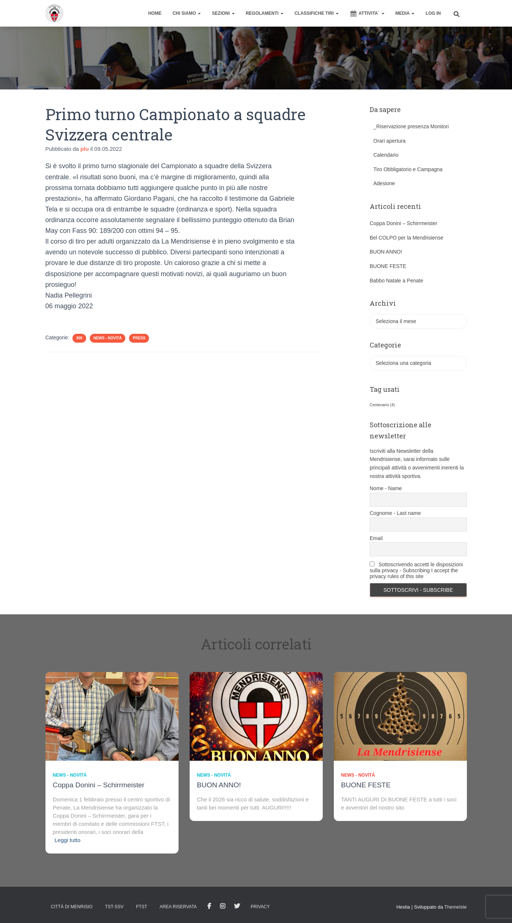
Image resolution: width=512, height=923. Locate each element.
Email (376, 538)
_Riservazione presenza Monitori (411, 126)
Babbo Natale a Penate (396, 281)
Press (139, 338)
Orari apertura (389, 141)
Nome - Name (386, 488)
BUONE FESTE (388, 266)
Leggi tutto (68, 840)
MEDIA (405, 13)
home (155, 13)
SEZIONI (223, 13)
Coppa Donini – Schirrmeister (403, 223)
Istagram (222, 906)
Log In (433, 13)
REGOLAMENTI (265, 13)
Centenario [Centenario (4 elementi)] (382, 405)
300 (79, 338)
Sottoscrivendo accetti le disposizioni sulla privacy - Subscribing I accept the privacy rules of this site (416, 570)
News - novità (108, 338)
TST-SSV (114, 906)
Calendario (386, 155)
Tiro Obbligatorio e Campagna (408, 169)
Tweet (237, 906)
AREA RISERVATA (178, 906)
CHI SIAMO (187, 13)
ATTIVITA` (367, 13)
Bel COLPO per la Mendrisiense (406, 238)
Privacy (260, 906)
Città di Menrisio (72, 906)
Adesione (384, 183)
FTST (141, 906)
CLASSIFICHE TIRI (317, 13)
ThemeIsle (455, 907)
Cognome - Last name (395, 513)
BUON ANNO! (386, 252)
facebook (209, 906)
